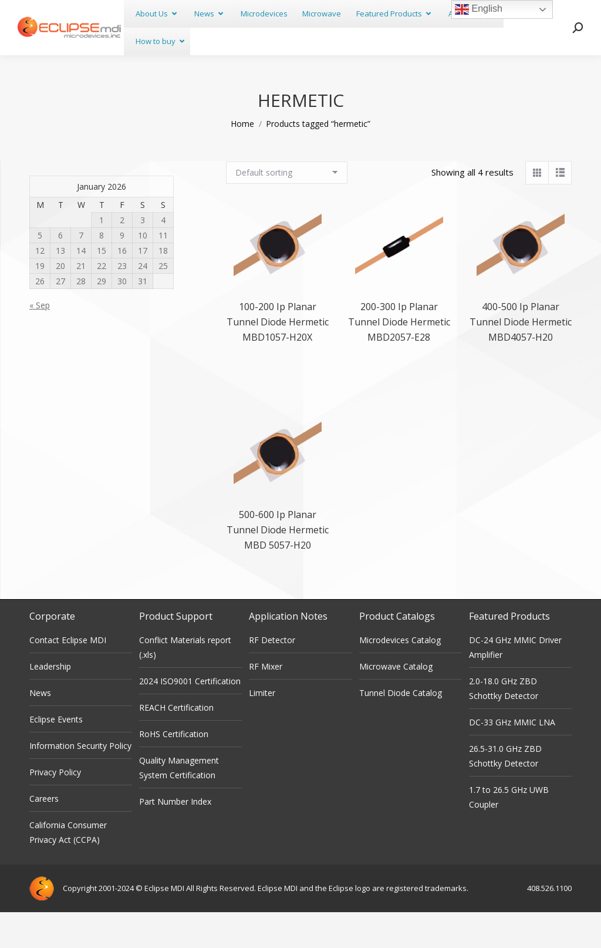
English (478, 9)
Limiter (262, 728)
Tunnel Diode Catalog (400, 728)
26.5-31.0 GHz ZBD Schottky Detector (505, 792)
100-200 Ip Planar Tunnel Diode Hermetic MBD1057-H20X (278, 357)
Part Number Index (175, 837)
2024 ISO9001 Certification (190, 716)
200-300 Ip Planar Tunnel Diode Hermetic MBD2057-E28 (399, 357)
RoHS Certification (173, 769)
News (40, 728)
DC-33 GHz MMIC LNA (512, 758)
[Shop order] (286, 208)
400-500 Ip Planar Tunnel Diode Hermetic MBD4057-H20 (521, 357)
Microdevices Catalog (400, 675)
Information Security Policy (80, 781)
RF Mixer (265, 702)
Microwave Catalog (396, 702)
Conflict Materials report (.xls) (185, 683)
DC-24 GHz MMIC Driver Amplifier (515, 683)
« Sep (39, 341)
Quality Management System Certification (179, 803)
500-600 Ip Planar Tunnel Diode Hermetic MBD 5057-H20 (278, 565)
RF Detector (272, 675)
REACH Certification (176, 743)
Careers (44, 834)
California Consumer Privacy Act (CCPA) (68, 868)
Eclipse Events (56, 755)
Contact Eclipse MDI (67, 675)
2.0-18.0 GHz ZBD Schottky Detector (503, 724)
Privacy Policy (55, 807)
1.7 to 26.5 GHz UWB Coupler (509, 833)
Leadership (50, 702)
